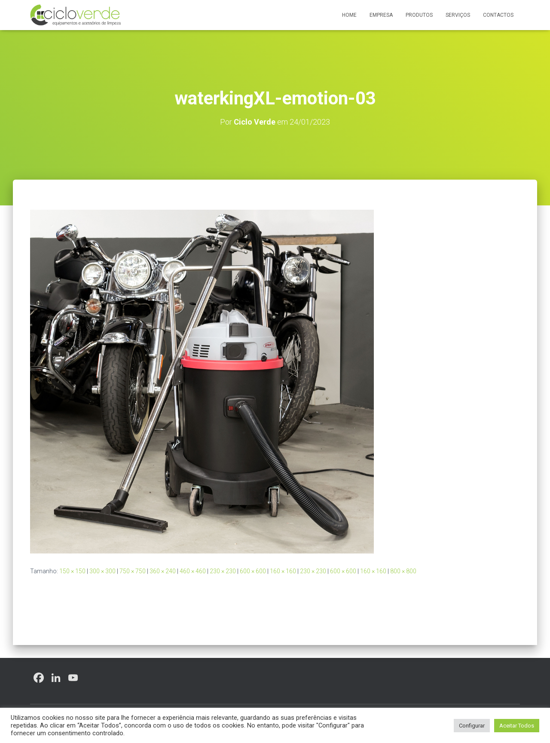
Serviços (458, 15)
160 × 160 (283, 571)
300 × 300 (102, 571)
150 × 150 (72, 571)
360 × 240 (163, 571)
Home (349, 15)
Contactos (498, 15)
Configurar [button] (472, 725)
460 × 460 (193, 571)
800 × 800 (403, 571)
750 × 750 (132, 571)
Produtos (419, 15)
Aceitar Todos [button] (516, 725)
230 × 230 (223, 571)
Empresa (381, 15)
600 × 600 (253, 571)
